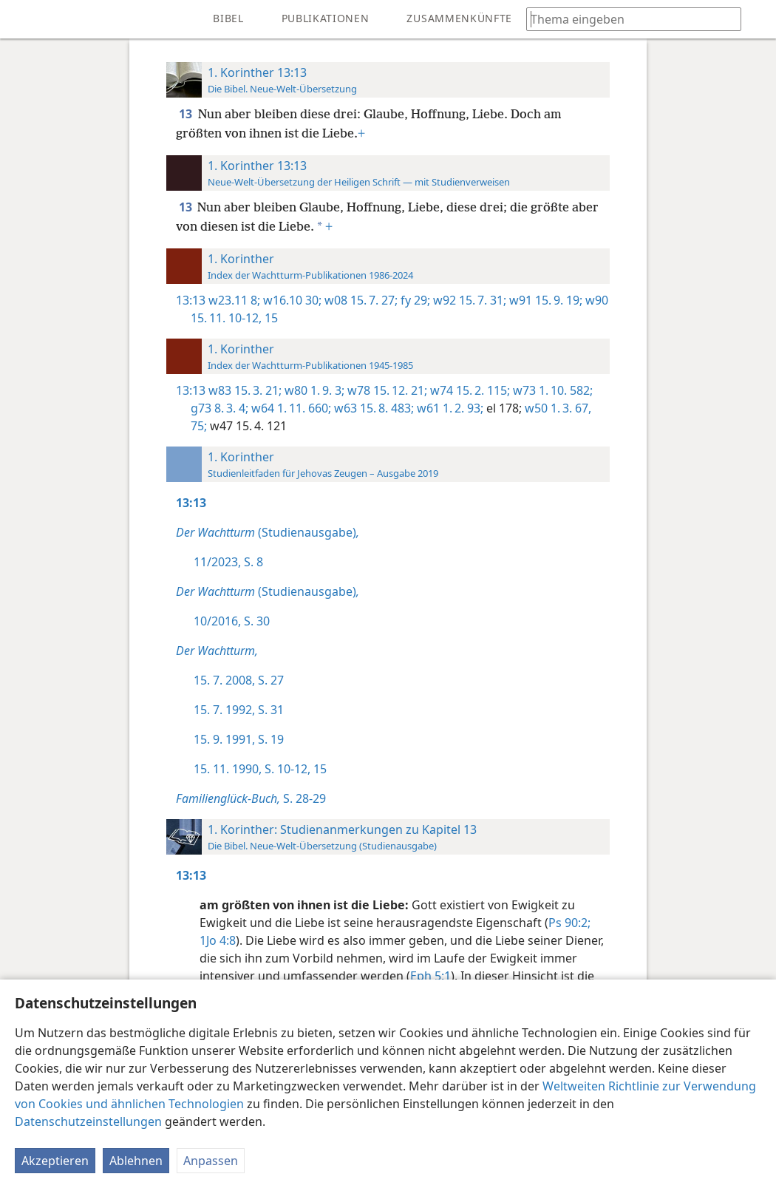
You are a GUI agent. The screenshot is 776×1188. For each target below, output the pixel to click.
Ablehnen (136, 1161)
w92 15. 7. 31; (468, 300)
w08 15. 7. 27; (359, 300)
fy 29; (414, 300)
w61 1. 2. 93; (448, 408)
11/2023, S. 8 (228, 562)
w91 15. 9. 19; (544, 300)
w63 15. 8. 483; (372, 408)
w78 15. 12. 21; (385, 390)
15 (270, 318)
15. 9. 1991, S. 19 (239, 739)
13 (187, 114)
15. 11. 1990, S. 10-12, (252, 769)
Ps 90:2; (569, 922)
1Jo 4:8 (218, 940)
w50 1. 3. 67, (556, 408)
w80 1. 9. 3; (313, 390)
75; (199, 426)
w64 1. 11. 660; (289, 408)
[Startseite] (22, 19)
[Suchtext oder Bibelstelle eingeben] (627, 19)
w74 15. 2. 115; (468, 390)
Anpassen (210, 1161)
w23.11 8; (234, 300)
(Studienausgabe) (267, 532)
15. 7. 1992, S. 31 (239, 710)
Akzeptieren (55, 1161)
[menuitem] (22, 19)
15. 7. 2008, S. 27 (239, 680)
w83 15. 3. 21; (245, 390)
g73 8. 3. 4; (219, 408)
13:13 (190, 300)
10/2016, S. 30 (232, 621)
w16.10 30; (290, 300)
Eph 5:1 (430, 976)
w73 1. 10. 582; (551, 390)
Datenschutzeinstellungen (88, 1121)
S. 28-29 (251, 798)
